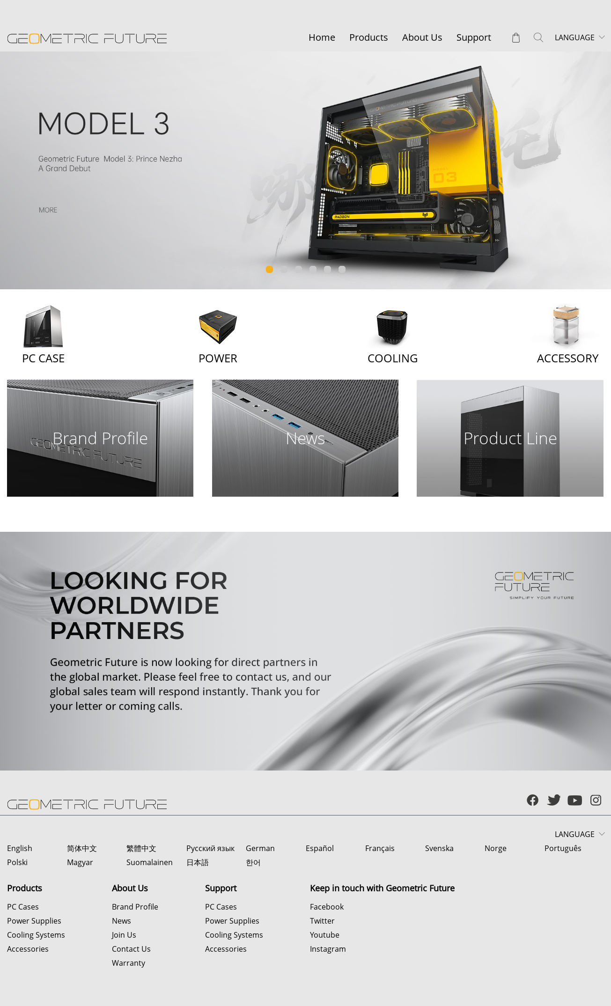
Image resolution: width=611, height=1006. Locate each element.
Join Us (124, 935)
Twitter (322, 921)
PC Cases (23, 907)
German (260, 848)
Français (380, 848)
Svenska (439, 848)
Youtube (324, 935)
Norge (496, 848)
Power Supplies (34, 921)
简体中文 (82, 848)
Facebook (327, 907)
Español (320, 848)
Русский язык (210, 848)
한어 (253, 862)
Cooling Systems (36, 935)
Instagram (328, 949)
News (121, 921)
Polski (17, 862)
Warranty (128, 963)
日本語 (197, 862)
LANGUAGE (575, 37)
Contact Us (131, 949)
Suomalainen (149, 862)
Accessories (28, 949)
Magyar (80, 862)
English (19, 848)
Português (563, 848)
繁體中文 (141, 848)
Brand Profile (135, 907)
